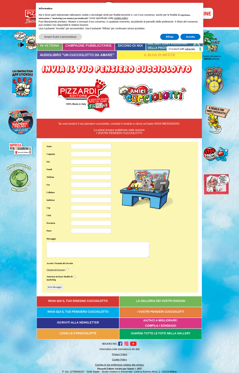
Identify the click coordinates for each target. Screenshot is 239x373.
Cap (48, 208)
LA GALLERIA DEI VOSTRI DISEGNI (160, 301)
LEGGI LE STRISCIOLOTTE (77, 333)
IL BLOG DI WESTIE (159, 55)
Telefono (50, 177)
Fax (48, 185)
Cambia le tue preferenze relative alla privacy (119, 364)
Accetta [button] (190, 36)
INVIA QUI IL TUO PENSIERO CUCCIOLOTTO (78, 311)
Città (49, 215)
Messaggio (51, 239)
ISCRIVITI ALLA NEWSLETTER (78, 322)
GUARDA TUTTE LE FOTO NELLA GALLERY (160, 333)
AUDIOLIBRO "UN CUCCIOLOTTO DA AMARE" (77, 55)
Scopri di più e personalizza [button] (60, 36)
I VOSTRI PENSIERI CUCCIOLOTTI (160, 311)
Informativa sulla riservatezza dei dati (119, 349)
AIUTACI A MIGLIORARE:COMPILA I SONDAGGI (160, 323)
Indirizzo (51, 200)
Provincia (51, 223)
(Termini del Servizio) (56, 270)
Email (49, 169)
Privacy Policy (119, 354)
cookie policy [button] (121, 18)
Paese (49, 231)
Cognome (51, 154)
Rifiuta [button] (169, 36)
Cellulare (51, 192)
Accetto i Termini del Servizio (60, 263)
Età (48, 162)
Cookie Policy (119, 359)
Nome (49, 146)
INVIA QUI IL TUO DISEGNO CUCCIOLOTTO (78, 301)
